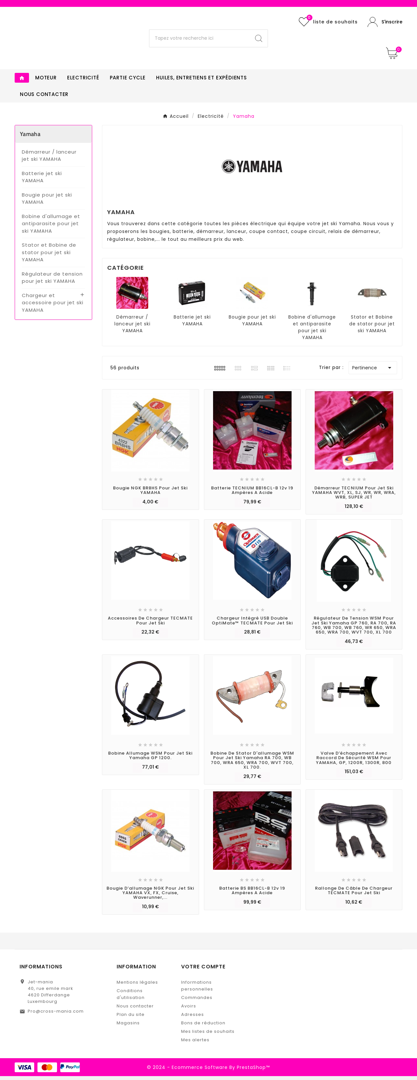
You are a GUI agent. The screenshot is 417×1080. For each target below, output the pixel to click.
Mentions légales (137, 986)
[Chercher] (200, 40)
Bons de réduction (203, 1027)
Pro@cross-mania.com (56, 1015)
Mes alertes (195, 1044)
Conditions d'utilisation (131, 998)
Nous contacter (135, 1010)
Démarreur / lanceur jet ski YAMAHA (49, 159)
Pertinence (373, 372)
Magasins (128, 1027)
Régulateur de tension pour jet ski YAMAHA (52, 281)
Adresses (192, 1018)
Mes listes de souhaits (208, 1035)
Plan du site (131, 1018)
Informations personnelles (197, 989)
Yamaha (30, 137)
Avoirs (188, 1010)
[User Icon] (384, 24)
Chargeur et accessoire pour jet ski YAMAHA (52, 306)
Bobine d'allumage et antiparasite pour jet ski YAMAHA (51, 227)
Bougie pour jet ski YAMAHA (47, 202)
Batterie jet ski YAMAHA (42, 181)
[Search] (258, 40)
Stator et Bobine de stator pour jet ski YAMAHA (49, 256)
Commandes (196, 1001)
